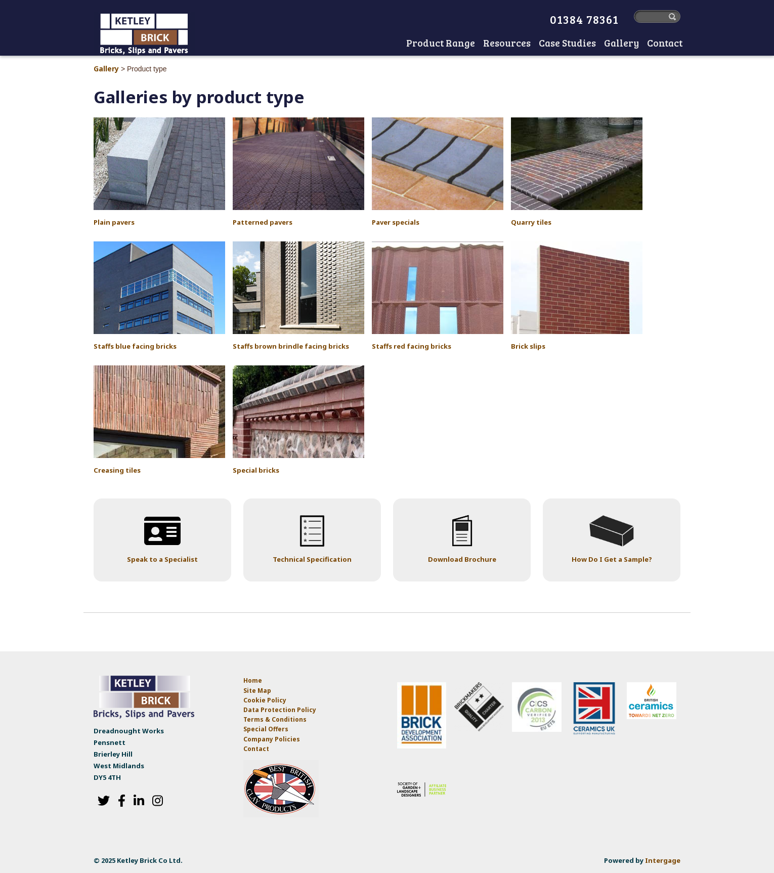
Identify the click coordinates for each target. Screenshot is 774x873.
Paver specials (395, 222)
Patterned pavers (262, 222)
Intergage (662, 860)
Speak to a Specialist (162, 559)
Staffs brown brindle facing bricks (291, 346)
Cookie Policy (264, 700)
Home (392, 44)
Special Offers (265, 729)
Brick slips (528, 346)
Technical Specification (312, 559)
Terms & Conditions (275, 719)
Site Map (257, 690)
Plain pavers (114, 222)
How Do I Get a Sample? (612, 559)
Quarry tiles (531, 222)
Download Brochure (462, 559)
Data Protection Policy (280, 709)
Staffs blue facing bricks (135, 346)
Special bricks (256, 470)
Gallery (106, 68)
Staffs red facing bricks (411, 346)
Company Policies (271, 739)
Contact (256, 748)
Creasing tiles (117, 470)
